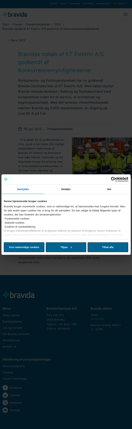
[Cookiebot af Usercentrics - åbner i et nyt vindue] (113, 179)
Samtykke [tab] (23, 189)
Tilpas (66, 247)
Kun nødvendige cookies (24, 247)
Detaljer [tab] (66, 189)
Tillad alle (108, 247)
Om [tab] (109, 189)
